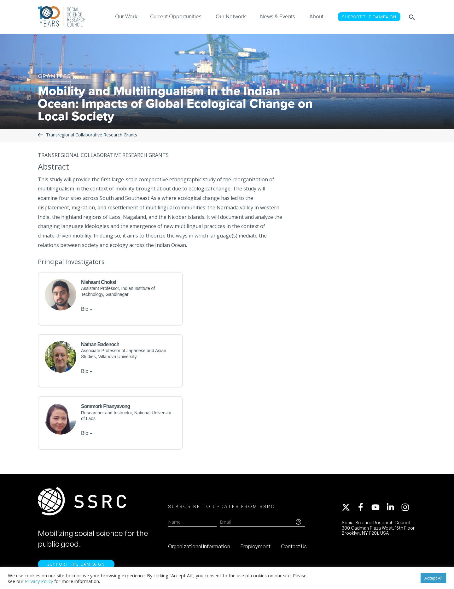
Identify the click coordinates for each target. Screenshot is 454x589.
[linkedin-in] (393, 507)
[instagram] (406, 507)
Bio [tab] (84, 309)
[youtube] (378, 507)
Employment (256, 546)
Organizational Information (199, 546)
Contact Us (294, 546)
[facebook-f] (363, 507)
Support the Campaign (76, 564)
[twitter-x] (349, 507)
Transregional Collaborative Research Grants (91, 135)
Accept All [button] (433, 578)
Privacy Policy (39, 581)
